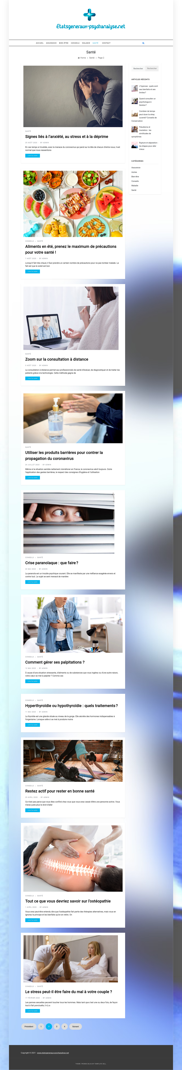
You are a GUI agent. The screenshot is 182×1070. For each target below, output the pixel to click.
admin (46, 142)
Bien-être (64, 43)
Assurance (51, 43)
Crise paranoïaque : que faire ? (51, 562)
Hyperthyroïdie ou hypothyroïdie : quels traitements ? (71, 705)
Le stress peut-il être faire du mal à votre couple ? (68, 991)
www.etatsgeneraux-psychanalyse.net (53, 1053)
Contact (106, 43)
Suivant (75, 1026)
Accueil (40, 43)
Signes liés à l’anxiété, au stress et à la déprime (66, 136)
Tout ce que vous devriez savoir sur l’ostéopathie (68, 901)
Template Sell (100, 1064)
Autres (134, 172)
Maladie (86, 43)
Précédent (29, 1026)
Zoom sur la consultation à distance (56, 359)
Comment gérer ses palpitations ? (55, 662)
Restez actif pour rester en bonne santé (59, 791)
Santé (95, 43)
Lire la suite (32, 156)
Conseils (75, 43)
